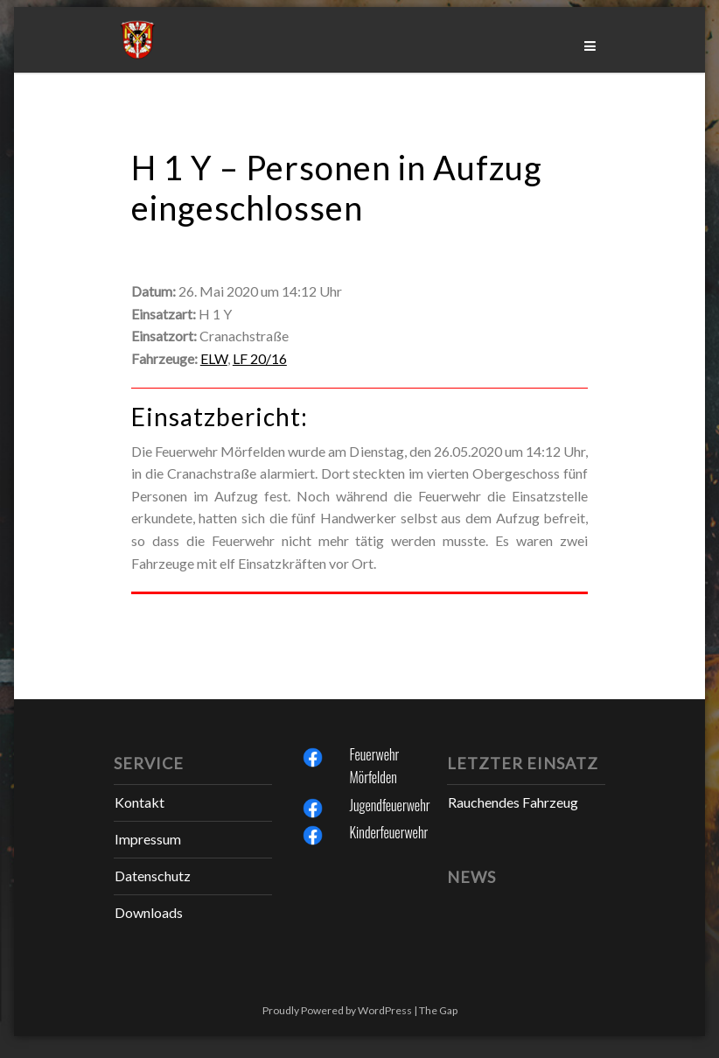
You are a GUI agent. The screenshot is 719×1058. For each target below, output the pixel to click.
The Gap (438, 1010)
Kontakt (139, 802)
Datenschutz (153, 875)
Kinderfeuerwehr (389, 832)
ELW (213, 358)
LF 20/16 (260, 358)
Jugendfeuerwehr (390, 805)
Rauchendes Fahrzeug (513, 802)
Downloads (149, 912)
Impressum (148, 838)
